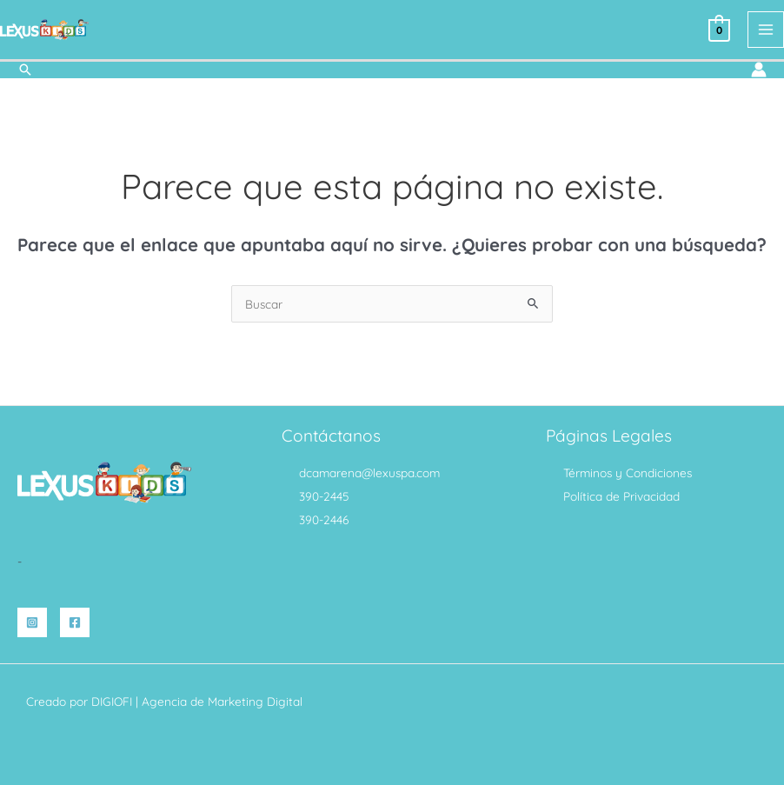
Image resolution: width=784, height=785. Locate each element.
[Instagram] (32, 621)
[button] (25, 69)
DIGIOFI (111, 700)
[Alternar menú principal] (766, 29)
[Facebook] (75, 621)
